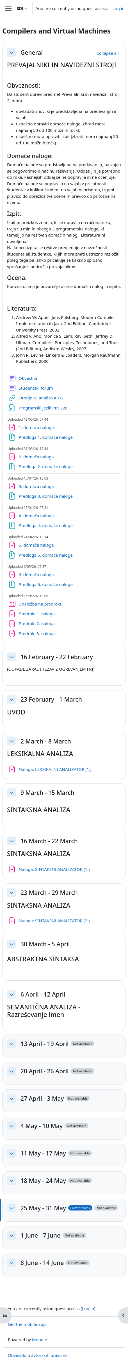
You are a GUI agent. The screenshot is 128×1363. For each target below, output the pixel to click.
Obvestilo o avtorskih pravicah (37, 1355)
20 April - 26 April (44, 1070)
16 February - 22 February (56, 656)
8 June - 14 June (42, 1262)
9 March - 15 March (47, 792)
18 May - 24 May (43, 1180)
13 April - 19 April (44, 1043)
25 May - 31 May (43, 1207)
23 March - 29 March (49, 892)
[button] (22, 8)
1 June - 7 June (40, 1235)
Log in (119, 8)
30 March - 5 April (45, 943)
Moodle (39, 1339)
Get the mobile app (27, 1324)
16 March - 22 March (49, 840)
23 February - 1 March (51, 699)
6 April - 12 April (42, 994)
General (31, 52)
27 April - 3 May (42, 1098)
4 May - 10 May (41, 1125)
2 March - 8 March (45, 741)
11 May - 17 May (43, 1153)
